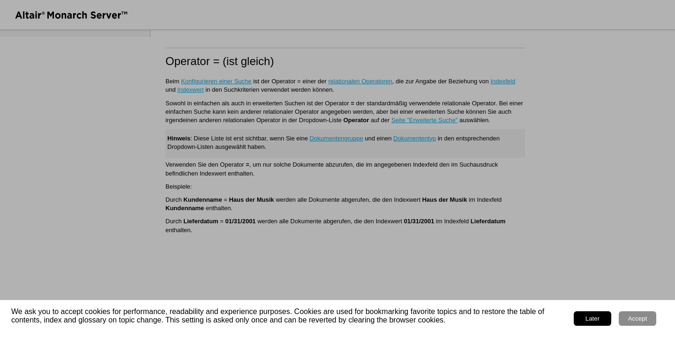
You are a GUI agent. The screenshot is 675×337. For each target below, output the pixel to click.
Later (592, 318)
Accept (637, 318)
